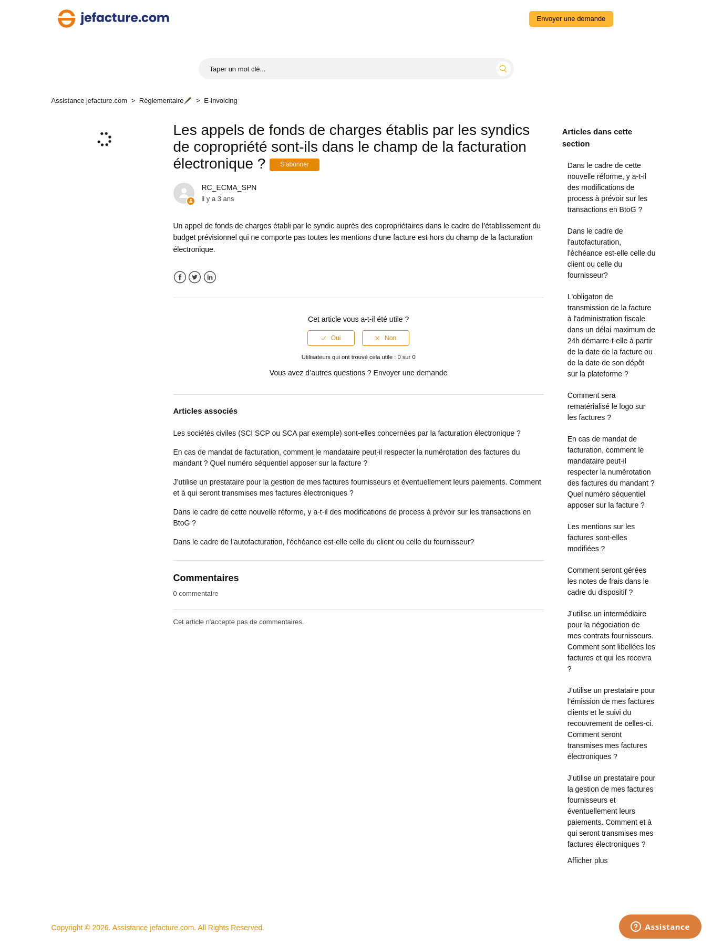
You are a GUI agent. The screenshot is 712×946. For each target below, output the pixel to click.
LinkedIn (209, 277)
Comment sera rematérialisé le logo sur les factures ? (606, 406)
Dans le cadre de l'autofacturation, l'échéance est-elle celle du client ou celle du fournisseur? (611, 253)
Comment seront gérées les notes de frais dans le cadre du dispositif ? (608, 581)
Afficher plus (587, 860)
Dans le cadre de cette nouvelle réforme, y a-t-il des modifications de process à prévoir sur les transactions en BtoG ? (607, 187)
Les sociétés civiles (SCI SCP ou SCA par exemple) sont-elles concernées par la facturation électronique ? (347, 433)
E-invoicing (221, 100)
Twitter (194, 277)
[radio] (331, 338)
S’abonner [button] (294, 164)
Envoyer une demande (571, 19)
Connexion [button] (639, 18)
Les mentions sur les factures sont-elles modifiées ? (601, 537)
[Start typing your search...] (356, 68)
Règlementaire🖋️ (165, 100)
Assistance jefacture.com (89, 100)
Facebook (180, 277)
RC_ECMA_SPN (228, 187)
